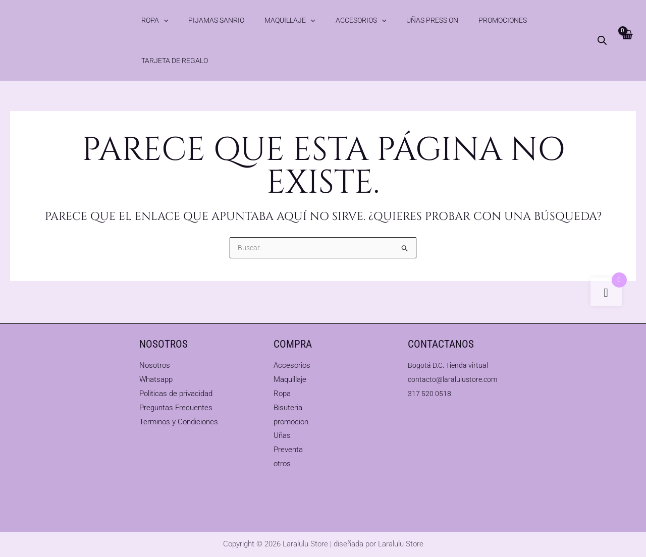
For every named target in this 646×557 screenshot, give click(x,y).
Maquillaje (257, 20)
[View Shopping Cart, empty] (626, 20)
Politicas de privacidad (175, 393)
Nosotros (154, 365)
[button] (157, 20)
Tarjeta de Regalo (495, 20)
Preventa (288, 449)
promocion (291, 421)
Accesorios (315, 20)
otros (282, 463)
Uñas (282, 435)
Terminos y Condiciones (178, 421)
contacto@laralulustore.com (454, 379)
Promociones (430, 20)
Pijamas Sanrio (197, 20)
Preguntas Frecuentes (175, 407)
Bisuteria (288, 407)
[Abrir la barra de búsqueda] (601, 20)
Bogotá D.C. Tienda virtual (450, 365)
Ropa (148, 20)
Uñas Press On (373, 20)
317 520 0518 (430, 393)
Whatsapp (156, 379)
